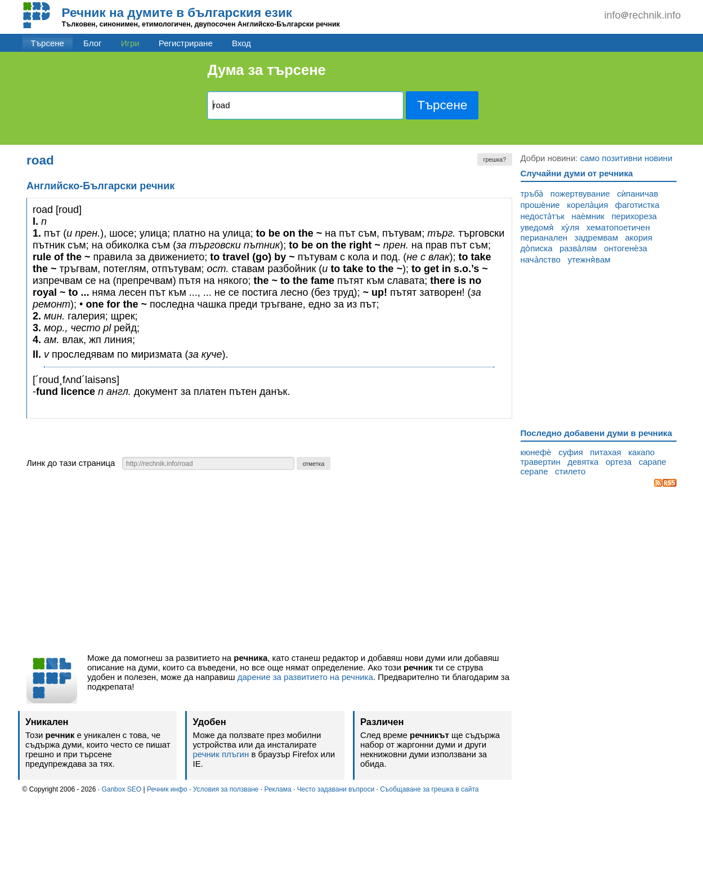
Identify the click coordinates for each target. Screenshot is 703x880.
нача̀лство (541, 259)
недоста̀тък (543, 216)
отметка (314, 463)
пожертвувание (580, 193)
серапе (534, 471)
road (40, 160)
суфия (570, 452)
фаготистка (637, 205)
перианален (544, 237)
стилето (570, 471)
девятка (582, 461)
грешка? (494, 159)
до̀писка (537, 248)
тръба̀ (532, 193)
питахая (605, 452)
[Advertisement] (269, 564)
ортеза (619, 461)
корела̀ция (587, 205)
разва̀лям (578, 248)
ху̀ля (570, 227)
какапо (641, 452)
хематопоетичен (618, 227)
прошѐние (540, 205)
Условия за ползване (226, 789)
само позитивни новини (626, 158)
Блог (92, 43)
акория (638, 237)
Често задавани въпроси (336, 789)
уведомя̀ (537, 227)
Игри (130, 43)
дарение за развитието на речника (305, 677)
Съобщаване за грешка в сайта (429, 789)
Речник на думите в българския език (177, 13)
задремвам (596, 237)
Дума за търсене (266, 70)
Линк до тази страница (70, 463)
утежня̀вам (588, 259)
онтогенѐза (625, 248)
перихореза (633, 216)
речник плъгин (220, 754)
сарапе (652, 461)
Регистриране (186, 43)
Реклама (277, 789)
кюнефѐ (536, 452)
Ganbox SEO (121, 789)
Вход (241, 43)
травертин (541, 461)
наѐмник (588, 216)
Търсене (47, 43)
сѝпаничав (637, 193)
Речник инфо (167, 789)
